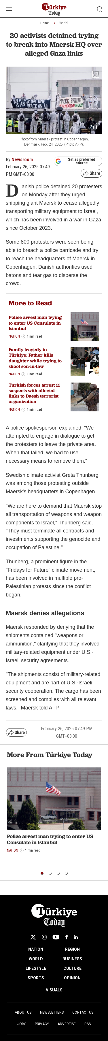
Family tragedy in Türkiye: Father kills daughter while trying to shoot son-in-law (35, 358)
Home (44, 23)
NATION (35, 949)
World (63, 23)
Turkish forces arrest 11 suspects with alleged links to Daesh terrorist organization (34, 393)
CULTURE (72, 968)
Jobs (21, 1024)
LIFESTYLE (36, 968)
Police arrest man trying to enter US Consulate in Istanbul (35, 323)
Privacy (42, 1024)
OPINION (72, 977)
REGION (72, 949)
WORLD (36, 958)
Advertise (67, 1024)
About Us (23, 1012)
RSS (87, 1024)
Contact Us (82, 1012)
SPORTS (36, 977)
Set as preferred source (75, 161)
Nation (14, 336)
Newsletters (52, 1012)
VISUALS (54, 990)
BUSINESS (72, 958)
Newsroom (22, 159)
